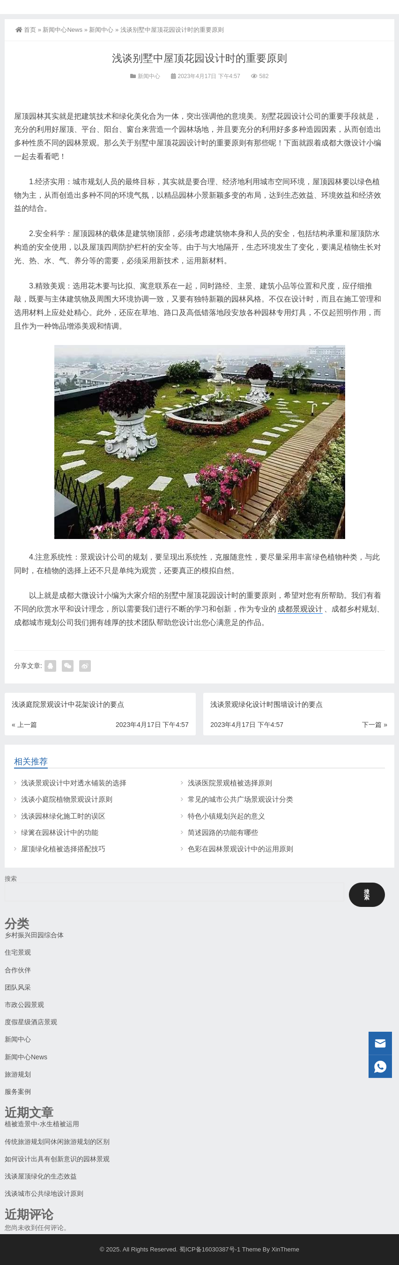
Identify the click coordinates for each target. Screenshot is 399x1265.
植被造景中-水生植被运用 (42, 1124)
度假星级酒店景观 (31, 1022)
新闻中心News (62, 29)
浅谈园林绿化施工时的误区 (63, 816)
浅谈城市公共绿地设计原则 (44, 1193)
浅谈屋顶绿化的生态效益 (41, 1176)
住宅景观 (18, 952)
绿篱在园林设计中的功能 (59, 832)
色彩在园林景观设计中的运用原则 (240, 849)
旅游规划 (18, 1074)
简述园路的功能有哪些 (223, 832)
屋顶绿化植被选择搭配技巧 (63, 849)
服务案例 (18, 1091)
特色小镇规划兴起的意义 (226, 816)
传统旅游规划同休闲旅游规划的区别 (57, 1141)
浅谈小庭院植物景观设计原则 (66, 799)
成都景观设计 (300, 609)
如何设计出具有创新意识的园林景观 (57, 1159)
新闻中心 (101, 29)
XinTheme (285, 1249)
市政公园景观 (24, 1004)
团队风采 (18, 987)
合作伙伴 (18, 970)
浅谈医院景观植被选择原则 (230, 783)
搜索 (11, 878)
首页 (25, 29)
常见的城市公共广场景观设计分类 (240, 799)
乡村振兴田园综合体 (34, 935)
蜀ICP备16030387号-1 (209, 1249)
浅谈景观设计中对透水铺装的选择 (73, 783)
